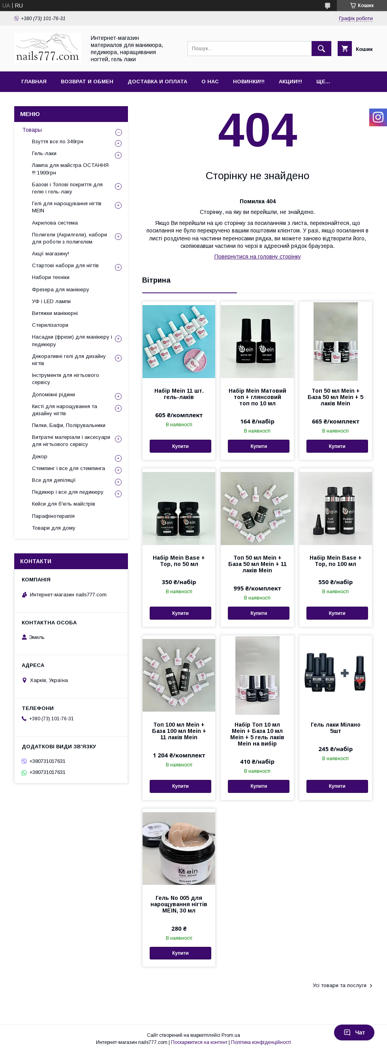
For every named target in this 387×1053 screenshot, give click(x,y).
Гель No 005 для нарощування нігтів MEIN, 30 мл (178, 904)
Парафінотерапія (53, 516)
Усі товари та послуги (339, 985)
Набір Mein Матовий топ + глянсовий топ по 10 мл (257, 397)
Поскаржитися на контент (199, 1042)
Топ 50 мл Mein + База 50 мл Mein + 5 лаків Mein (335, 397)
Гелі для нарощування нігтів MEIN (66, 207)
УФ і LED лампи (51, 301)
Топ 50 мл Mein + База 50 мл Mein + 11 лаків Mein (257, 564)
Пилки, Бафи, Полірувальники (68, 425)
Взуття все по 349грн (57, 141)
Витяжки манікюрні (55, 313)
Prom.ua (231, 1035)
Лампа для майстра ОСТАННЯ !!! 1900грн (70, 168)
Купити (180, 446)
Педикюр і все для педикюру (67, 492)
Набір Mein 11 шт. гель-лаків (179, 394)
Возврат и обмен (87, 81)
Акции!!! (290, 81)
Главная (34, 81)
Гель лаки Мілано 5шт (336, 727)
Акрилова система (55, 223)
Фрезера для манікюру (60, 289)
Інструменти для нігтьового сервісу (65, 378)
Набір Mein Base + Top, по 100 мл (336, 561)
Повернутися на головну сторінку (257, 256)
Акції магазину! (50, 254)
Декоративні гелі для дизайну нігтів (69, 359)
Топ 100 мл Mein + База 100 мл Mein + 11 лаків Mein (179, 730)
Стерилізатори (50, 325)
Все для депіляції (54, 480)
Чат (354, 1032)
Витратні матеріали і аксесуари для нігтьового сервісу (71, 440)
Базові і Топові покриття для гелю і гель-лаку (67, 188)
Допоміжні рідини (53, 394)
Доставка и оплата (157, 81)
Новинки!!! (249, 81)
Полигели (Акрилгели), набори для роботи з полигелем (69, 238)
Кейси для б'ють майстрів (63, 504)
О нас (210, 81)
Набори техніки (51, 277)
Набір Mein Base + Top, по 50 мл (179, 561)
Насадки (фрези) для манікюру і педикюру (72, 340)
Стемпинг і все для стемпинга (68, 468)
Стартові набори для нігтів (65, 265)
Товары (32, 130)
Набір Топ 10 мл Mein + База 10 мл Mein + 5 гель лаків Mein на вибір (257, 734)
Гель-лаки (44, 153)
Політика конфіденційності (261, 1042)
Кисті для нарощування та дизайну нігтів (64, 409)
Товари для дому (53, 528)
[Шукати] (321, 48)
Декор (39, 456)
